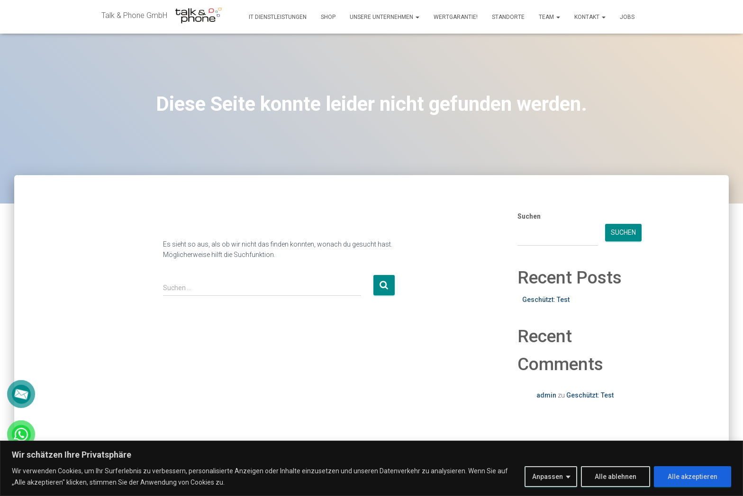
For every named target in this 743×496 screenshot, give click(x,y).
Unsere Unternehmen (384, 17)
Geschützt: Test (546, 299)
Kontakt (590, 17)
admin (546, 395)
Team (549, 17)
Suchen (529, 216)
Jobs (627, 17)
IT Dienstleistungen (278, 17)
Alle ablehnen (615, 476)
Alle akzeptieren (692, 476)
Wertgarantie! (456, 17)
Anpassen (547, 476)
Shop (328, 17)
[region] (371, 468)
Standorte (508, 17)
